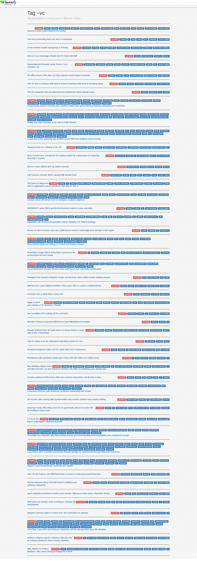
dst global (126, 521)
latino (149, 377)
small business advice (134, 549)
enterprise (40, 100)
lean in (81, 117)
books (63, 549)
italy (157, 349)
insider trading (153, 277)
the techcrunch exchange (37, 241)
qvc (149, 133)
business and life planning (117, 430)
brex (103, 521)
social (69, 444)
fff (114, 216)
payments (75, 28)
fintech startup (101, 460)
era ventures (117, 330)
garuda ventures (136, 482)
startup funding (145, 147)
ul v (46, 219)
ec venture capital (137, 75)
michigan (142, 419)
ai (88, 252)
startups (140, 28)
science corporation (122, 183)
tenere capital (158, 133)
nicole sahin (90, 117)
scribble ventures (137, 183)
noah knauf (97, 524)
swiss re (31, 197)
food (137, 358)
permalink (39, 28)
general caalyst (103, 538)
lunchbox (156, 100)
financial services (86, 28)
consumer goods (60, 216)
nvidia (148, 502)
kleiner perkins (142, 493)
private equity (124, 524)
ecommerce (47, 131)
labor (72, 386)
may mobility (138, 366)
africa (62, 460)
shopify (70, 266)
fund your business (54, 114)
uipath (50, 241)
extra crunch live (163, 156)
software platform (148, 524)
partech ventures (76, 463)
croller (104, 216)
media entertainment (99, 444)
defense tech (153, 313)
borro (102, 263)
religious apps (139, 538)
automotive (89, 366)
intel (132, 502)
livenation (104, 133)
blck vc (152, 156)
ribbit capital (135, 524)
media (74, 131)
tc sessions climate (162, 302)
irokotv (155, 460)
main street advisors (123, 133)
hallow (113, 538)
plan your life (105, 114)
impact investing (150, 75)
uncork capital (151, 538)
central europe (64, 239)
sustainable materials (35, 219)
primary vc (75, 103)
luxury (112, 133)
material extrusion (151, 216)
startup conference (80, 446)
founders (157, 446)
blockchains (94, 263)
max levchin (67, 524)
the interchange (151, 28)
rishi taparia (148, 482)
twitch (30, 136)
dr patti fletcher (33, 117)
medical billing (156, 399)
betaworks (153, 92)
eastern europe (77, 239)
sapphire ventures (159, 513)
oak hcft (166, 399)
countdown (100, 449)
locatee (133, 194)
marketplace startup (138, 64)
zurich (86, 197)
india (123, 252)
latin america (125, 28)
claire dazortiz (132, 386)
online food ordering (47, 103)
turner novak (152, 419)
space (141, 444)
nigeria (65, 463)
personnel (79, 386)
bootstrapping (121, 147)
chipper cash (83, 460)
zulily (167, 277)
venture (103, 48)
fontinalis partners (111, 419)
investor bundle (108, 446)
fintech (97, 28)
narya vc (120, 538)
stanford (159, 524)
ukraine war (58, 241)
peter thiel (113, 524)
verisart (89, 266)
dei (144, 377)
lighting (140, 216)
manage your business (82, 430)
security (150, 167)
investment (139, 84)
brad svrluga (107, 100)
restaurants (97, 103)
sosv (140, 302)
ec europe (87, 239)
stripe (44, 527)
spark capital (164, 493)
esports (30, 133)
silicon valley (120, 549)
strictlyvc (148, 183)
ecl (113, 366)
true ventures (158, 183)
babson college (153, 114)
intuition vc (148, 48)
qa (110, 117)
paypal (106, 524)
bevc (139, 175)
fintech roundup (107, 28)
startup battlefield (61, 449)
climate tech (164, 294)
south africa (99, 463)
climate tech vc (147, 56)
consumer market (123, 48)
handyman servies (130, 330)
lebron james (94, 133)
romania (135, 239)
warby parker (96, 433)
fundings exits (64, 28)
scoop (154, 175)
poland (128, 239)
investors (110, 449)
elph (151, 521)
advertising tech (132, 167)
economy (72, 194)
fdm (110, 216)
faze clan (39, 133)
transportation (78, 366)
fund (153, 474)
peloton (145, 430)
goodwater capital (84, 183)
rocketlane (165, 252)
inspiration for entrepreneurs (73, 114)
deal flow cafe (67, 446)
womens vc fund (163, 84)
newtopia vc (77, 388)
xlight (167, 183)
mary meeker (56, 524)
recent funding (71, 100)
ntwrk (144, 133)
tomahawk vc (53, 197)
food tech (144, 358)
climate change (126, 302)
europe (80, 194)
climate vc (158, 56)
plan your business (91, 114)
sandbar (110, 183)
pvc (160, 216)
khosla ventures (155, 330)
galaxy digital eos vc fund (37, 266)
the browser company (161, 48)
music (155, 377)
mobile (81, 131)
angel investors (109, 147)
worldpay (123, 463)
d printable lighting (93, 216)
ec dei (126, 75)
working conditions (75, 197)
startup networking (144, 446)
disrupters (164, 114)
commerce (77, 444)
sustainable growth (59, 433)
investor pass (131, 446)
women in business (44, 120)
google (104, 194)
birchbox (103, 430)
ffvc (116, 239)
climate (125, 175)
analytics (64, 194)
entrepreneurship (161, 521)
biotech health (90, 64)
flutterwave (112, 460)
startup (149, 64)
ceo (127, 131)
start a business (117, 114)
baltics (55, 239)
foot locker (47, 133)
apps (39, 131)
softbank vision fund (141, 408)
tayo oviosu (110, 463)
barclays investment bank (84, 521)
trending (143, 114)
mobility (147, 366)
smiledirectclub (33, 433)
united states (39, 136)
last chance (56, 446)
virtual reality (75, 527)
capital (119, 502)
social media (163, 194)
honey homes (143, 330)
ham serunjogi (136, 460)
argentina (112, 386)
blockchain (41, 263)
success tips (145, 117)
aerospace (57, 302)
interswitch (147, 460)
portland (122, 84)
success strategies (132, 117)
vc (168, 147)
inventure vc (164, 230)
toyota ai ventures (159, 366)
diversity (107, 302)
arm (113, 502)
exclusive (125, 64)
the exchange (145, 239)
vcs (155, 64)
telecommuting (41, 197)
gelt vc (122, 419)
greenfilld (127, 216)
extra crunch (119, 156)
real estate (141, 194)
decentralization (140, 263)
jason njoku (32, 463)
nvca (145, 39)
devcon (166, 167)
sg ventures (165, 286)
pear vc (166, 330)
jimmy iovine (76, 133)
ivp (37, 524)
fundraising (87, 48)
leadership (72, 117)
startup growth (89, 449)
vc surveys (165, 349)
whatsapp (63, 197)
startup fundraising (75, 449)
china (132, 131)
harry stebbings (151, 208)
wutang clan (62, 136)
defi (163, 386)
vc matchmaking (95, 446)
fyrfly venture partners (92, 194)
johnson (112, 194)
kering (85, 133)
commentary (145, 294)
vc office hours (164, 75)
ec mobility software (102, 366)
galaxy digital (152, 263)
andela (69, 460)
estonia (110, 239)
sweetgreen (107, 103)
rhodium (51, 266)
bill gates (115, 302)
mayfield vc (154, 493)
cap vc (166, 341)
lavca (133, 28)
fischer (119, 216)
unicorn (70, 433)
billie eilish (109, 131)
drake (156, 131)
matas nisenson (64, 388)
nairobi (59, 463)
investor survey (41, 388)
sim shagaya (88, 463)
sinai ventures (80, 266)
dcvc (134, 302)
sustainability (80, 216)
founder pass (32, 449)
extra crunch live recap (123, 366)
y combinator (81, 241)
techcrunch (52, 527)
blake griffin (119, 131)
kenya (40, 463)
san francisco (152, 194)
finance (47, 28)
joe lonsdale (164, 313)
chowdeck (111, 48)
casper (131, 430)
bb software (125, 482)
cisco (92, 460)
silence (166, 56)
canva (109, 521)
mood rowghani (86, 524)
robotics (62, 444)
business (49, 216)
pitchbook (153, 39)
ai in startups (120, 446)
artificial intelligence (70, 302)
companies (140, 131)
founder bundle (45, 446)
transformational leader (160, 117)
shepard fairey (61, 266)
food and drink (135, 100)
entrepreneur (45, 117)
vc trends (155, 294)
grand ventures (132, 419)
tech (144, 277)
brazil (97, 521)
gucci (68, 133)
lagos (52, 463)
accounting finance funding (46, 430)
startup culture (118, 117)
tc (129, 39)
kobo (46, 463)
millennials (136, 133)
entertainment (58, 131)
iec (134, 216)
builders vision (141, 286)
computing (110, 263)
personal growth (101, 117)
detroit (100, 419)
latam (117, 28)
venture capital (164, 28)
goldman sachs (59, 133)
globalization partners (59, 117)
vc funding (31, 120)
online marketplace (63, 103)
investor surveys (148, 349)
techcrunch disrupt (46, 449)
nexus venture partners (151, 252)
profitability (154, 430)
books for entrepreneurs (98, 549)
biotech (82, 302)
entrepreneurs (81, 147)
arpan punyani (113, 482)
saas (79, 100)
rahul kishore (86, 103)
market (139, 39)
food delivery (146, 100)
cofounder (142, 386)
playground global (98, 183)
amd (108, 502)
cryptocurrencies (122, 263)
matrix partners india (134, 252)
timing (155, 549)
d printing (40, 216)
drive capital (91, 538)
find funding (41, 114)
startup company (34, 527)
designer (149, 131)
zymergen (165, 408)
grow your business (65, 430)
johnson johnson (123, 194)
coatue (116, 100)
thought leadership (131, 114)
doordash (124, 100)
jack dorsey (164, 460)
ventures (98, 100)
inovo (122, 239)
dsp (134, 493)
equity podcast (137, 48)
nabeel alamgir (33, 103)
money (76, 524)
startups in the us (159, 147)
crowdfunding (133, 147)
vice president (50, 136)
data (133, 39)
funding (54, 28)
